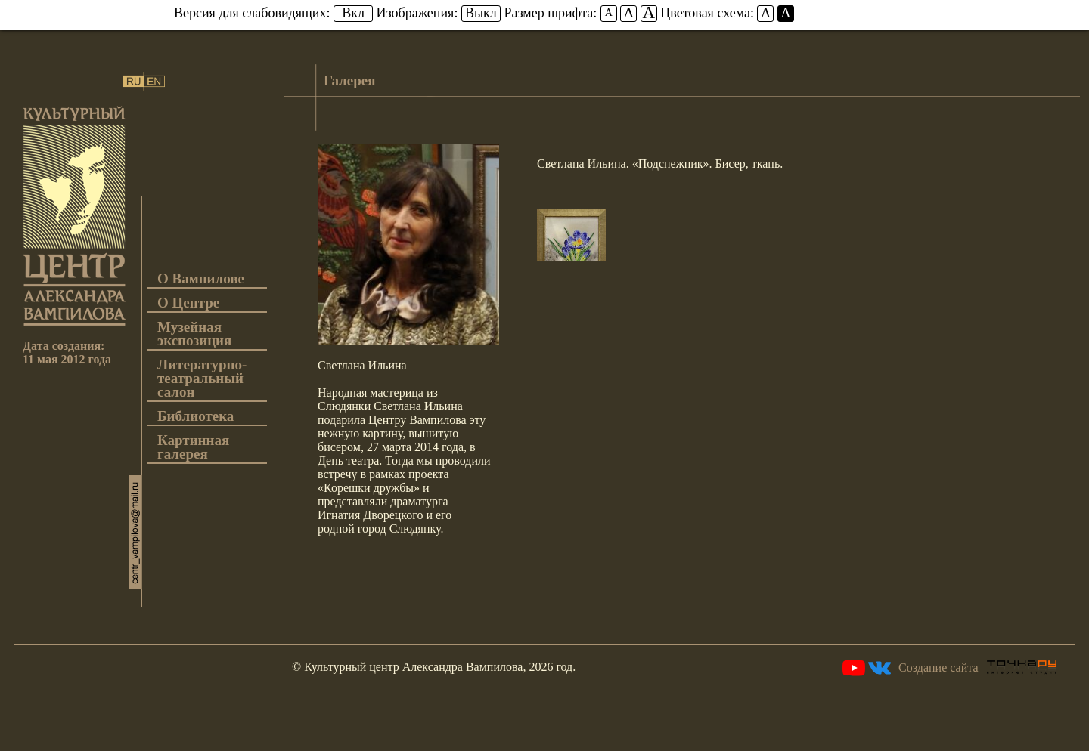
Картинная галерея (193, 448)
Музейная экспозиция (194, 334)
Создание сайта (977, 667)
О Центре (188, 303)
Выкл (481, 12)
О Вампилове (200, 279)
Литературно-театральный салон (202, 379)
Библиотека (195, 416)
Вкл (353, 12)
